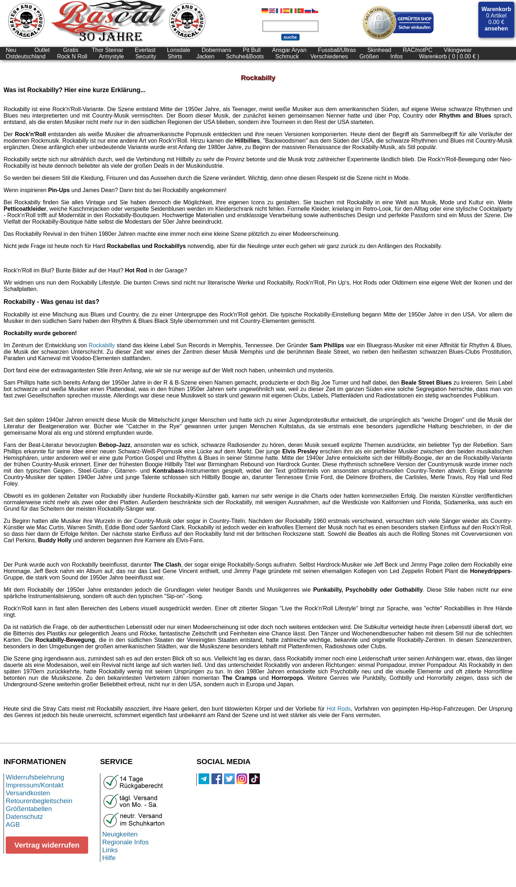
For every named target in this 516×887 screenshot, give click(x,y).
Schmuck (287, 56)
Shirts (175, 56)
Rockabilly (102, 345)
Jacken (205, 56)
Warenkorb (496, 9)
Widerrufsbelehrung (35, 777)
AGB (13, 824)
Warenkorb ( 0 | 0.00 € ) (449, 56)
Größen (369, 56)
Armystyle (111, 56)
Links (110, 850)
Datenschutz (24, 816)
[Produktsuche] (290, 26)
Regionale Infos (125, 842)
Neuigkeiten (120, 834)
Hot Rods (338, 709)
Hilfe (108, 858)
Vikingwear (458, 50)
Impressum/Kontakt (34, 785)
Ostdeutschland (26, 56)
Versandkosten (28, 793)
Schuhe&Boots (245, 56)
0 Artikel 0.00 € (496, 19)
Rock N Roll (72, 56)
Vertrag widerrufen (47, 845)
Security (145, 56)
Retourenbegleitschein (39, 801)
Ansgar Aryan (289, 50)
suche (290, 37)
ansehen (496, 28)
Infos (396, 56)
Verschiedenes (329, 56)
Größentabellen (29, 808)
